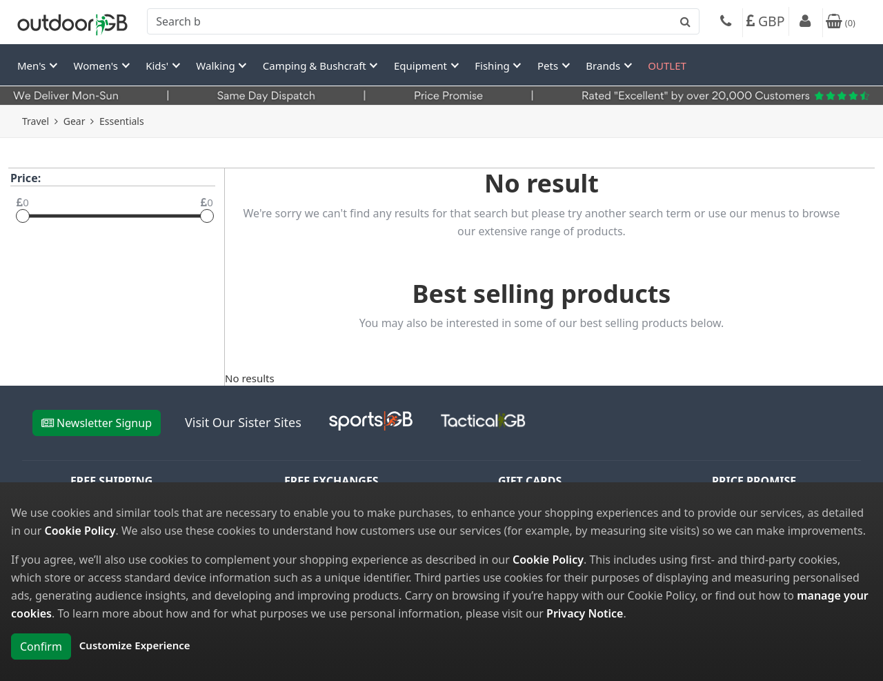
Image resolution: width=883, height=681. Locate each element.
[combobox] (423, 21)
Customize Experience (134, 645)
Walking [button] (216, 65)
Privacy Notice (584, 613)
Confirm (41, 646)
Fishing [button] (493, 65)
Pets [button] (549, 65)
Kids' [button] (158, 65)
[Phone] (725, 23)
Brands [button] (604, 65)
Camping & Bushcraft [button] (316, 65)
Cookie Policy (80, 530)
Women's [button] (97, 65)
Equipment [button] (422, 65)
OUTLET (667, 65)
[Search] (423, 21)
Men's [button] (32, 65)
